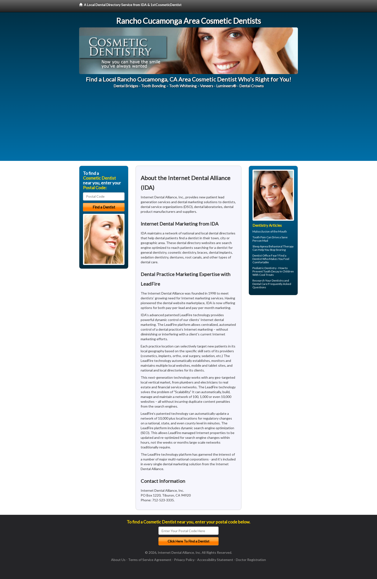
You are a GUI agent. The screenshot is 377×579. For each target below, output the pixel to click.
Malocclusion (261, 231)
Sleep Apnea (260, 246)
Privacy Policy (184, 560)
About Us (118, 560)
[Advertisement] (188, 127)
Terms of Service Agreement (149, 560)
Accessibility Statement (215, 560)
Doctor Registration (251, 560)
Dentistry (278, 280)
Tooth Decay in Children (278, 271)
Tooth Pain (259, 237)
